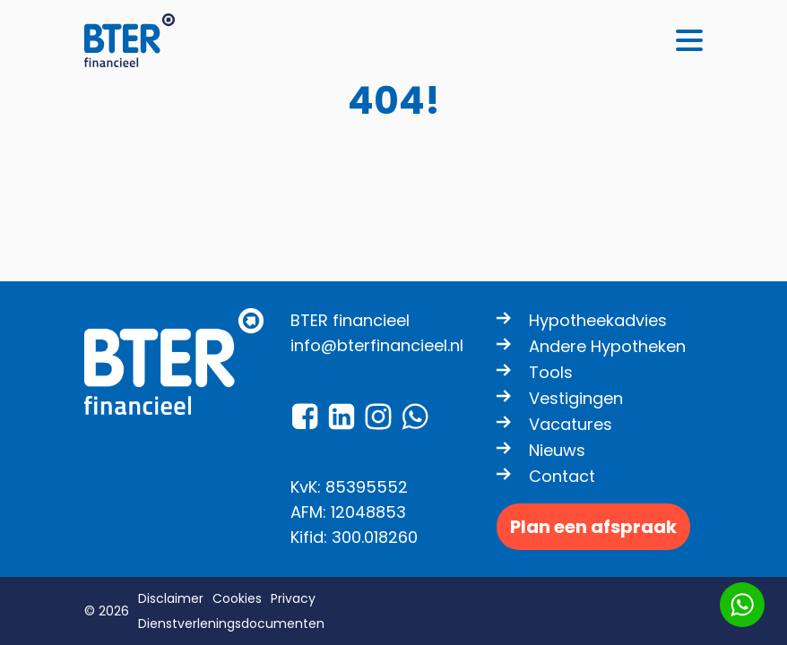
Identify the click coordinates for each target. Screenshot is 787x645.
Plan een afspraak (593, 526)
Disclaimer (170, 598)
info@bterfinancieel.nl (376, 345)
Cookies (237, 598)
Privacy (293, 598)
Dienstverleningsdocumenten (231, 623)
